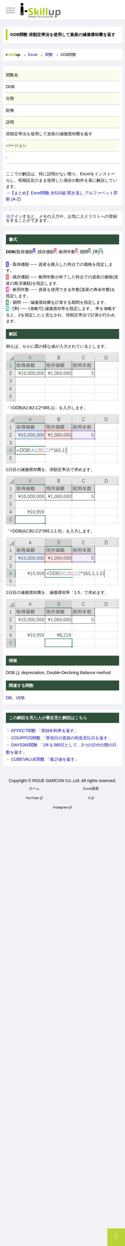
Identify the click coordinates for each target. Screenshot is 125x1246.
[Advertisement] (62, 1026)
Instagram (61, 807)
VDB (20, 697)
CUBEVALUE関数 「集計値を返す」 (45, 759)
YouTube (32, 798)
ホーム (34, 788)
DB (9, 697)
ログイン (14, 216)
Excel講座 (91, 788)
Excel (32, 54)
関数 (49, 54)
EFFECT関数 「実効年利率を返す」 (44, 730)
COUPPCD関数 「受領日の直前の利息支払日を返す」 (61, 738)
